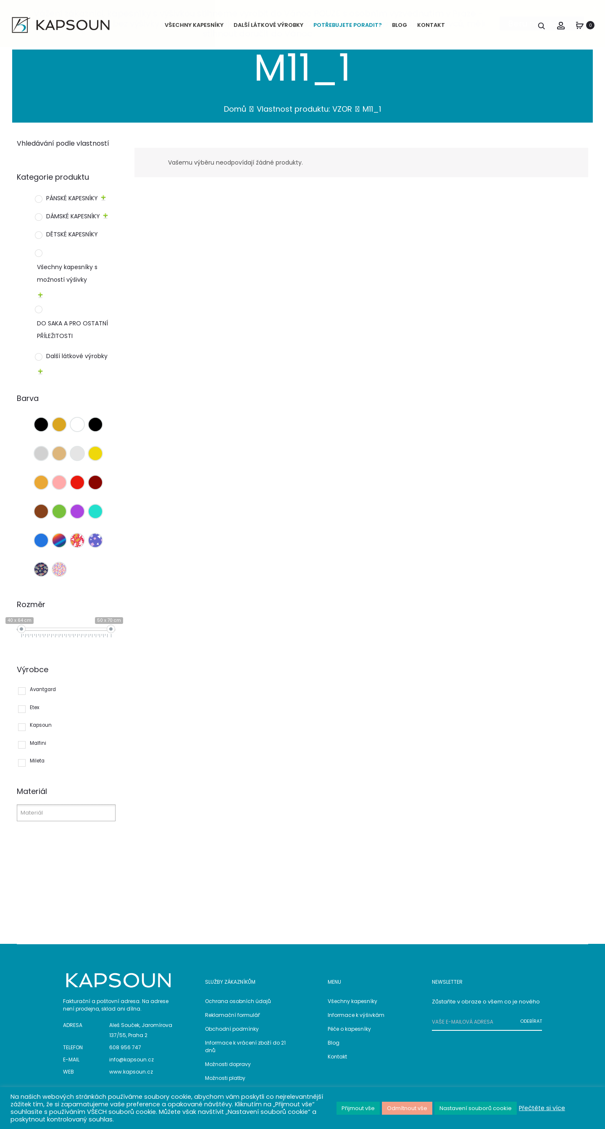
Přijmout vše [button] (358, 1108)
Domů (235, 115)
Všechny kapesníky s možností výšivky (67, 278)
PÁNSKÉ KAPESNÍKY (72, 203)
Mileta (37, 766)
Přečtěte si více (542, 1108)
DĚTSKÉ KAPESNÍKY (72, 240)
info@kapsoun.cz (131, 1065)
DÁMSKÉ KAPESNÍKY (73, 221)
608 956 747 (125, 1053)
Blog (333, 1048)
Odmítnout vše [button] (407, 1108)
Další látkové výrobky (77, 362)
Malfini (38, 748)
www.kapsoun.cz (131, 1077)
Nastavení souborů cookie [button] (475, 1108)
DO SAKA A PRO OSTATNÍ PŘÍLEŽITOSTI (72, 335)
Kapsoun (41, 731)
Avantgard (43, 695)
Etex (34, 713)
